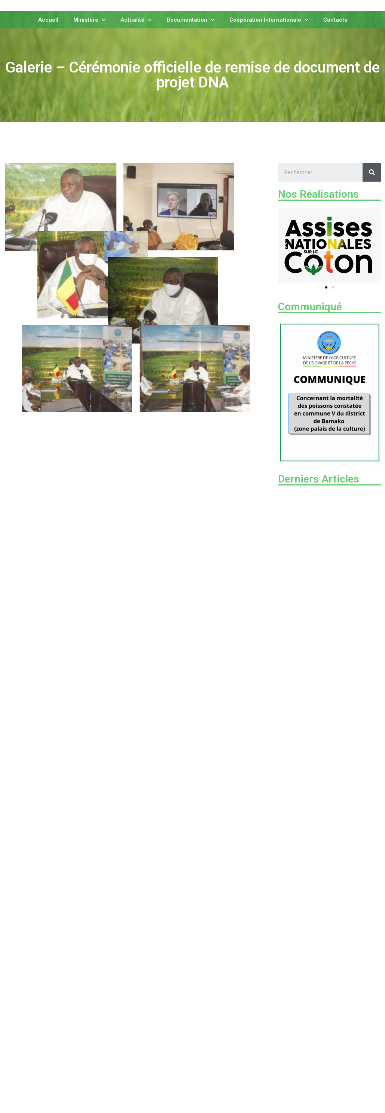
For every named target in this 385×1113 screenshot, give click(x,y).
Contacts (335, 19)
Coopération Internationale (268, 19)
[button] (326, 287)
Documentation (190, 19)
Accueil (48, 19)
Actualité (136, 19)
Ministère (89, 19)
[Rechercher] (372, 172)
